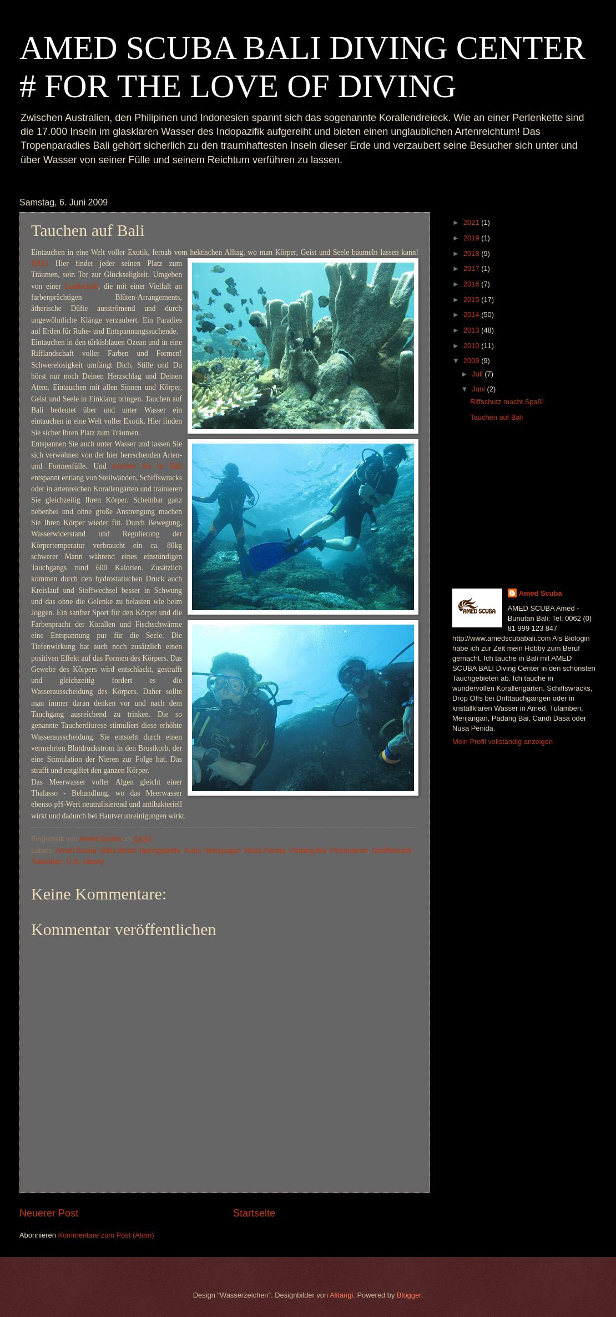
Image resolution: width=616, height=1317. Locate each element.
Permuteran (349, 850)
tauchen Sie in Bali (147, 466)
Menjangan (223, 850)
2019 (472, 238)
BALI (40, 263)
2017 (472, 268)
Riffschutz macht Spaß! (507, 402)
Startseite (254, 1213)
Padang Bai (308, 850)
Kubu (193, 850)
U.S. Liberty (85, 861)
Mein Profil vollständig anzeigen (502, 741)
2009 (472, 360)
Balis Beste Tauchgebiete (140, 850)
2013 (472, 330)
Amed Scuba (76, 850)
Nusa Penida (265, 850)
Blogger (409, 1295)
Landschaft (81, 286)
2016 (472, 284)
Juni (479, 389)
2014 (472, 314)
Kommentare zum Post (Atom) (106, 1235)
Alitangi (341, 1295)
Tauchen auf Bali (496, 417)
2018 (472, 253)
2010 (472, 345)
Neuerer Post (48, 1213)
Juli (478, 374)
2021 (472, 222)
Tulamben (47, 861)
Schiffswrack (392, 850)
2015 (472, 299)
